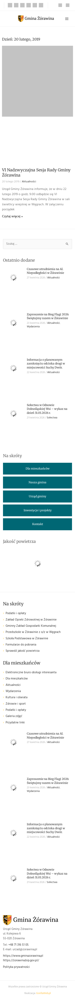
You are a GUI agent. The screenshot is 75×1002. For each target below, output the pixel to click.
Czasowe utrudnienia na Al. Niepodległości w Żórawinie (45, 271)
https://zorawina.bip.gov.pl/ (21, 960)
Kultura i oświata (16, 697)
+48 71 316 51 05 (18, 945)
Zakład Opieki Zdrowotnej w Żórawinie (31, 620)
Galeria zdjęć (14, 716)
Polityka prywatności (16, 967)
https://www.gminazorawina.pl (23, 956)
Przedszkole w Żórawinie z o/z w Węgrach (33, 632)
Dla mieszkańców (17, 678)
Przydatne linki (15, 722)
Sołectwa (52, 418)
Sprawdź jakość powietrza (22, 651)
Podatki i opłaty (16, 613)
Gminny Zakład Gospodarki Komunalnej (31, 626)
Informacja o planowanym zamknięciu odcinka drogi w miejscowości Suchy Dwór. (46, 363)
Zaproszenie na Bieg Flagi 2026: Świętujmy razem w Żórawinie (48, 316)
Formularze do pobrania (21, 645)
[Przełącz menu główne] (67, 19)
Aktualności (29, 181)
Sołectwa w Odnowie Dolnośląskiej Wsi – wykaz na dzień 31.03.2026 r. (47, 409)
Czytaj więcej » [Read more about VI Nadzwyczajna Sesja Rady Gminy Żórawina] (12, 216)
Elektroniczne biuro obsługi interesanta (31, 672)
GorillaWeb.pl (43, 993)
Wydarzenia (33, 327)
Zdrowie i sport (16, 704)
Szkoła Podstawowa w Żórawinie (27, 638)
